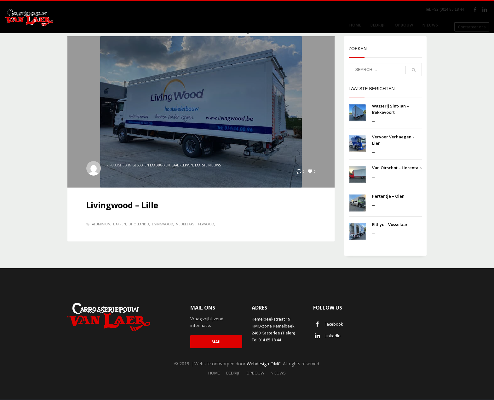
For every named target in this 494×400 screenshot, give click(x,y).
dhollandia (139, 224)
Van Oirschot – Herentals (397, 168)
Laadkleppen (182, 165)
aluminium (101, 224)
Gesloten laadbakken (151, 165)
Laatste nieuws (208, 165)
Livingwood (162, 224)
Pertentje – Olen (388, 196)
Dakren (119, 224)
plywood (206, 224)
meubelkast (186, 224)
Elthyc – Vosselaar (390, 224)
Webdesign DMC (264, 364)
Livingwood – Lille (122, 205)
